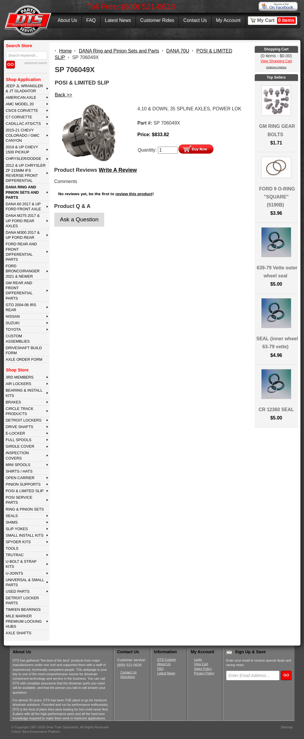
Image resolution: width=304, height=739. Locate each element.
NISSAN (13, 316)
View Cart (201, 664)
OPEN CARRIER (20, 478)
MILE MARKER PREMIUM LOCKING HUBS (24, 621)
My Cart (276, 20)
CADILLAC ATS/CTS (23, 123)
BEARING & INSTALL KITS (24, 393)
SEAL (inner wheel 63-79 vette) (277, 342)
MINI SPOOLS (18, 465)
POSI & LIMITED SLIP (25, 491)
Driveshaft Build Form (24, 350)
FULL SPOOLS (18, 440)
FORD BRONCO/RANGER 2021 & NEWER (22, 271)
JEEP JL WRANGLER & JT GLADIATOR (24, 88)
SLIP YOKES (17, 529)
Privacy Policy (204, 673)
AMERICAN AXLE (21, 97)
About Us (67, 20)
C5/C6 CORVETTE (22, 110)
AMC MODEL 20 (20, 104)
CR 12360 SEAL (276, 409)
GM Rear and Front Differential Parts (19, 291)
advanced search (35, 63)
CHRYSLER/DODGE (23, 158)
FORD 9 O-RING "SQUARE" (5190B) (277, 196)
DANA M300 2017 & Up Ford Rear (23, 235)
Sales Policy (203, 668)
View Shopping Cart (276, 61)
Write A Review (118, 170)
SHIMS (12, 522)
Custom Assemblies (18, 338)
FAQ (91, 20)
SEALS (12, 516)
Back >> (63, 94)
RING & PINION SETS (25, 509)
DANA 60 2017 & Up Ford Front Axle (23, 206)
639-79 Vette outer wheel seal (277, 271)
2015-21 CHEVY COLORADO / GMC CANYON (22, 135)
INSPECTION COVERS (17, 455)
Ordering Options (276, 67)
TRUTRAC (15, 555)
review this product (134, 194)
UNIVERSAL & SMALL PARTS (25, 582)
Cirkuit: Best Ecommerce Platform (35, 731)
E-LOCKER (15, 433)
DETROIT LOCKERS (24, 420)
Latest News (118, 20)
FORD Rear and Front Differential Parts (21, 252)
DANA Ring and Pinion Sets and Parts (22, 192)
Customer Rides (157, 20)
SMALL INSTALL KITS (25, 535)
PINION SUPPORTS (23, 484)
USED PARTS (18, 591)
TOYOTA (13, 329)
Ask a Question (79, 219)
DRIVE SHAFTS (19, 427)
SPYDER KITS (18, 542)
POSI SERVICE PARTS (19, 500)
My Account (228, 20)
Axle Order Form (24, 359)
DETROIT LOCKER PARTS (22, 600)
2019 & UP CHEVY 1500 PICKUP (22, 149)
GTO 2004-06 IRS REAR (21, 307)
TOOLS (12, 548)
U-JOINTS (14, 573)
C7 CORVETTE (19, 117)
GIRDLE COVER (20, 446)
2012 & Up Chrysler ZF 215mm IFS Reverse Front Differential (26, 173)
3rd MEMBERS (20, 377)
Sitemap (287, 727)
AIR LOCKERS (18, 384)
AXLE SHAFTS (18, 633)
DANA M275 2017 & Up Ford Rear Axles (23, 220)
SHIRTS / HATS (19, 471)
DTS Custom (166, 659)
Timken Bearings (23, 609)
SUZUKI (13, 323)
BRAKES (13, 402)
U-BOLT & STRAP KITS (21, 564)
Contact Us (195, 20)
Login (198, 659)
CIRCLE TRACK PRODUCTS (20, 411)
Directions (128, 676)
